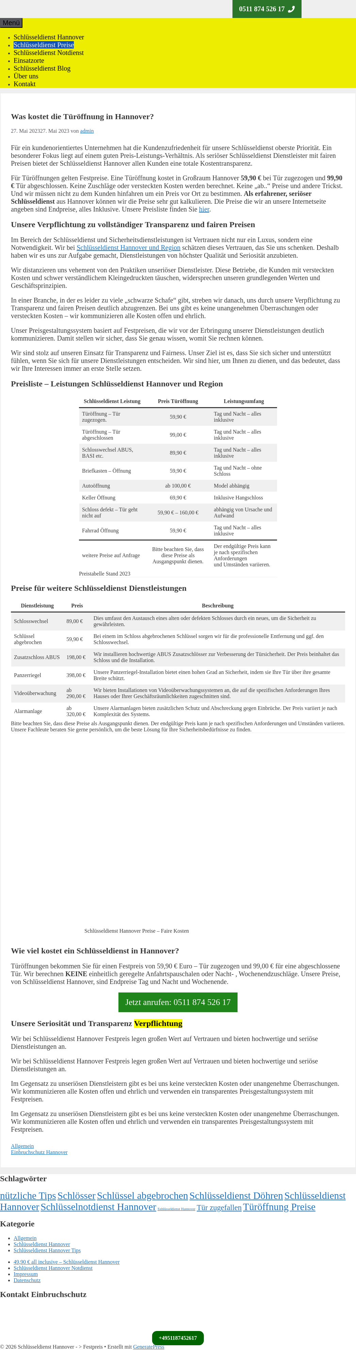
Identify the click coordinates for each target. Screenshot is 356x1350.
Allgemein (22, 1146)
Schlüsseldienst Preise (44, 45)
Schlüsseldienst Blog (42, 68)
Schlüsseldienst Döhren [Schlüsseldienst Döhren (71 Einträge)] (236, 1195)
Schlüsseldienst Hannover (49, 37)
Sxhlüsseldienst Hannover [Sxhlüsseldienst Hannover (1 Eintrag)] (176, 1209)
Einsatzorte (29, 60)
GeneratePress (148, 1347)
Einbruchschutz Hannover (39, 1152)
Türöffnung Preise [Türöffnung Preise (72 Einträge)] (279, 1206)
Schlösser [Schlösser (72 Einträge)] (77, 1195)
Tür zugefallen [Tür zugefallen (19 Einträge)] (219, 1207)
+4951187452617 (178, 1338)
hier (204, 209)
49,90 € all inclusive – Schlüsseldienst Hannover (67, 1262)
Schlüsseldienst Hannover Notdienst (53, 1268)
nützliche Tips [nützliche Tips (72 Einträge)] (28, 1195)
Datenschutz (27, 1280)
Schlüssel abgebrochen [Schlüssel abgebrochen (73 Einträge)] (142, 1195)
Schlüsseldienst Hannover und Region (128, 247)
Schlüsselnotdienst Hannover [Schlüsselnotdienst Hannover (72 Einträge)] (98, 1206)
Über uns (26, 76)
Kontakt (24, 84)
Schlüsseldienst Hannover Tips (47, 1250)
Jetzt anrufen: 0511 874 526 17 (177, 1002)
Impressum (26, 1274)
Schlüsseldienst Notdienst (49, 52)
